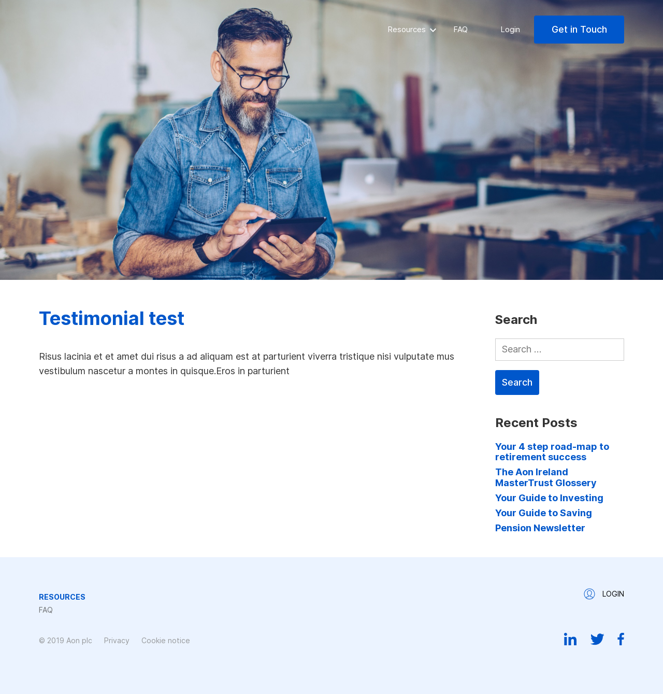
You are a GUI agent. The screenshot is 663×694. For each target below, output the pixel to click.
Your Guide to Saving (543, 512)
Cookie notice (165, 640)
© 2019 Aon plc (65, 640)
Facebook (620, 639)
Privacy (116, 640)
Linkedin (570, 639)
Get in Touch (579, 29)
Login (510, 29)
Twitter (597, 639)
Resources (406, 29)
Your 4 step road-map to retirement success (552, 451)
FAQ (460, 29)
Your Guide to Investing (549, 497)
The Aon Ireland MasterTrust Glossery (546, 477)
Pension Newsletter (540, 527)
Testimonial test (111, 318)
